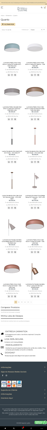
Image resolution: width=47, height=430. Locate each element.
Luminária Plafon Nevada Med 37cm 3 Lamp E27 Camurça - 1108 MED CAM (12, 108)
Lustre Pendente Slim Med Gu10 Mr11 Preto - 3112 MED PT (12, 152)
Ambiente (9, 15)
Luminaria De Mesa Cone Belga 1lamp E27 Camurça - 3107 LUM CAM (35, 197)
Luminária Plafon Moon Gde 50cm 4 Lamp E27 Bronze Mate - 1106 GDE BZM (35, 108)
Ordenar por (25, 29)
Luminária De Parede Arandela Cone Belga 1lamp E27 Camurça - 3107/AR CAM (12, 241)
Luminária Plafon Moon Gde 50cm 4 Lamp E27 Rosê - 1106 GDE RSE (35, 241)
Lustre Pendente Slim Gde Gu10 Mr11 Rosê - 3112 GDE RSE (35, 152)
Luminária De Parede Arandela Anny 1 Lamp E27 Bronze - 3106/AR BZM (35, 285)
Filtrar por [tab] (9, 24)
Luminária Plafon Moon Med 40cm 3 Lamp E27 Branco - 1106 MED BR (35, 64)
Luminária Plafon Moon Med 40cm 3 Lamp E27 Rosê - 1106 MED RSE (12, 285)
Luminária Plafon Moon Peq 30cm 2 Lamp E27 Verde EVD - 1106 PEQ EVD (12, 64)
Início (2, 15)
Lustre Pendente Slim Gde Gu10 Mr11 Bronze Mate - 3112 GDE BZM (12, 197)
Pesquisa (41, 7)
